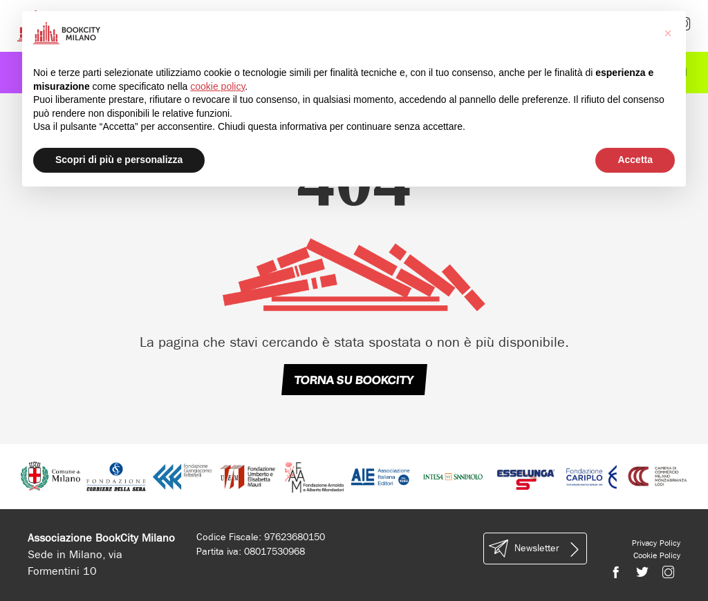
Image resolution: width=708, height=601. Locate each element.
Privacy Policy (656, 543)
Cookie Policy (656, 555)
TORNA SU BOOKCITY (353, 380)
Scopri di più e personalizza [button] (119, 159)
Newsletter (535, 548)
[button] (668, 33)
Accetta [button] (635, 159)
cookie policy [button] (217, 86)
